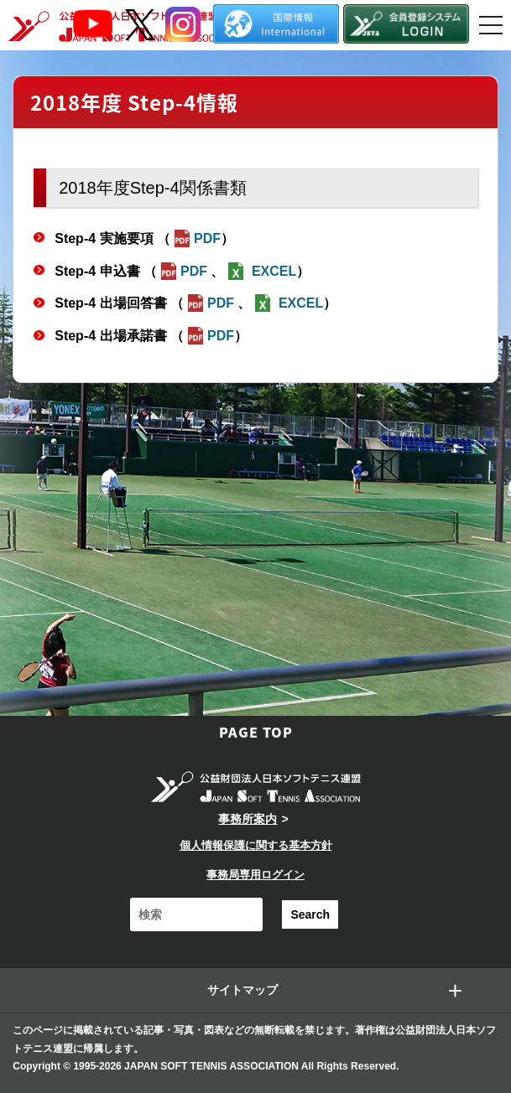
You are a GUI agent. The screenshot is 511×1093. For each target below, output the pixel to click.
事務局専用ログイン (255, 874)
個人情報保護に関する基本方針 (256, 845)
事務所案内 (247, 819)
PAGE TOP (256, 732)
